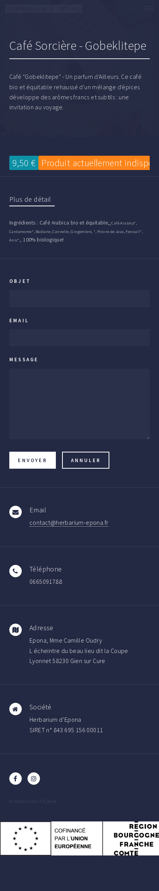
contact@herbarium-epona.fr (68, 522)
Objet (20, 281)
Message (23, 359)
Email (19, 320)
